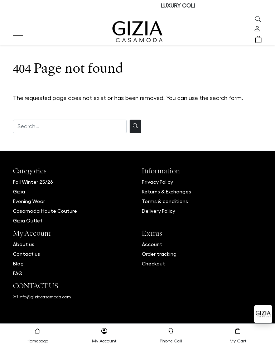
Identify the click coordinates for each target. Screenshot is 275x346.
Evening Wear (29, 201)
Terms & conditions (165, 201)
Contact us (26, 253)
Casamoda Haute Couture (45, 210)
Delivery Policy (158, 210)
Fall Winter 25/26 (33, 181)
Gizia (19, 191)
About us (23, 244)
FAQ (18, 273)
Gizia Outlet (28, 220)
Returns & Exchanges (166, 191)
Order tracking (159, 253)
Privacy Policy (157, 181)
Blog (18, 263)
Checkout (153, 263)
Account (152, 244)
